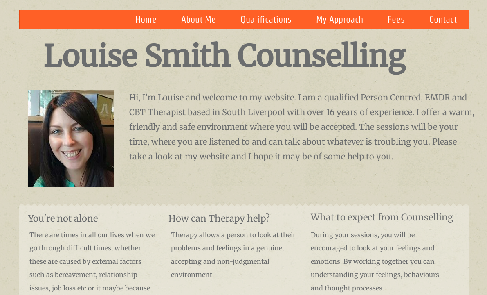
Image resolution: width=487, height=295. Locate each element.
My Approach (339, 19)
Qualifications (266, 19)
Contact (443, 19)
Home (146, 19)
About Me (198, 19)
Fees (396, 19)
